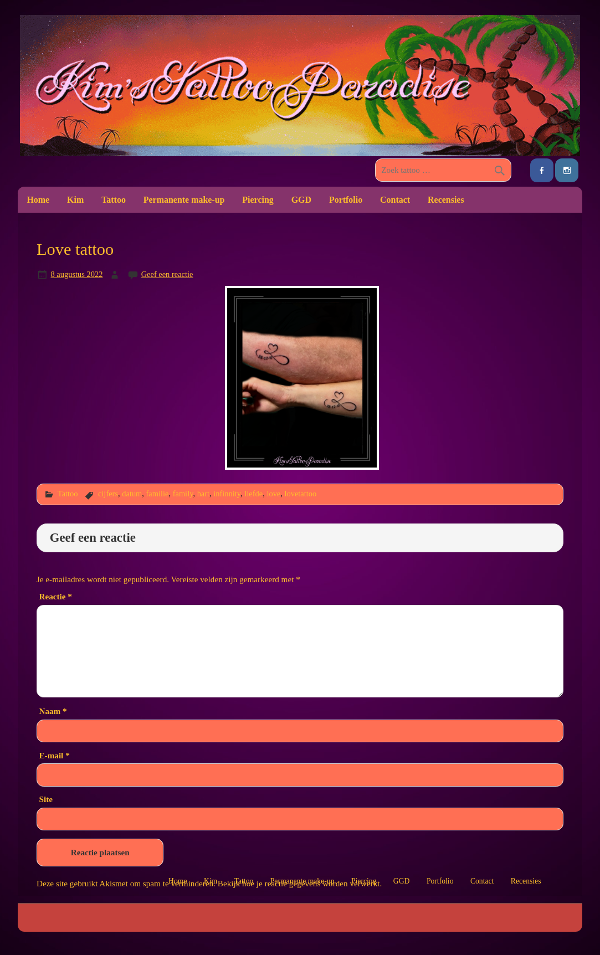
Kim (75, 199)
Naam (52, 711)
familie (157, 493)
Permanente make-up (184, 199)
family (183, 493)
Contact (395, 199)
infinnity (226, 493)
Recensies (446, 199)
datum (132, 493)
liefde (253, 493)
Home (38, 199)
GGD (301, 199)
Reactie (55, 596)
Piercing (257, 199)
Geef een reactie (167, 274)
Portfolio (345, 199)
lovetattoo (301, 493)
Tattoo (113, 199)
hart (203, 493)
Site (45, 799)
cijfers (108, 493)
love (273, 493)
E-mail (54, 755)
